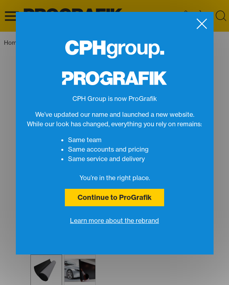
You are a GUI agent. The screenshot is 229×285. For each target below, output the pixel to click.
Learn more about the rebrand (114, 220)
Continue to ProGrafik (114, 197)
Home (14, 43)
